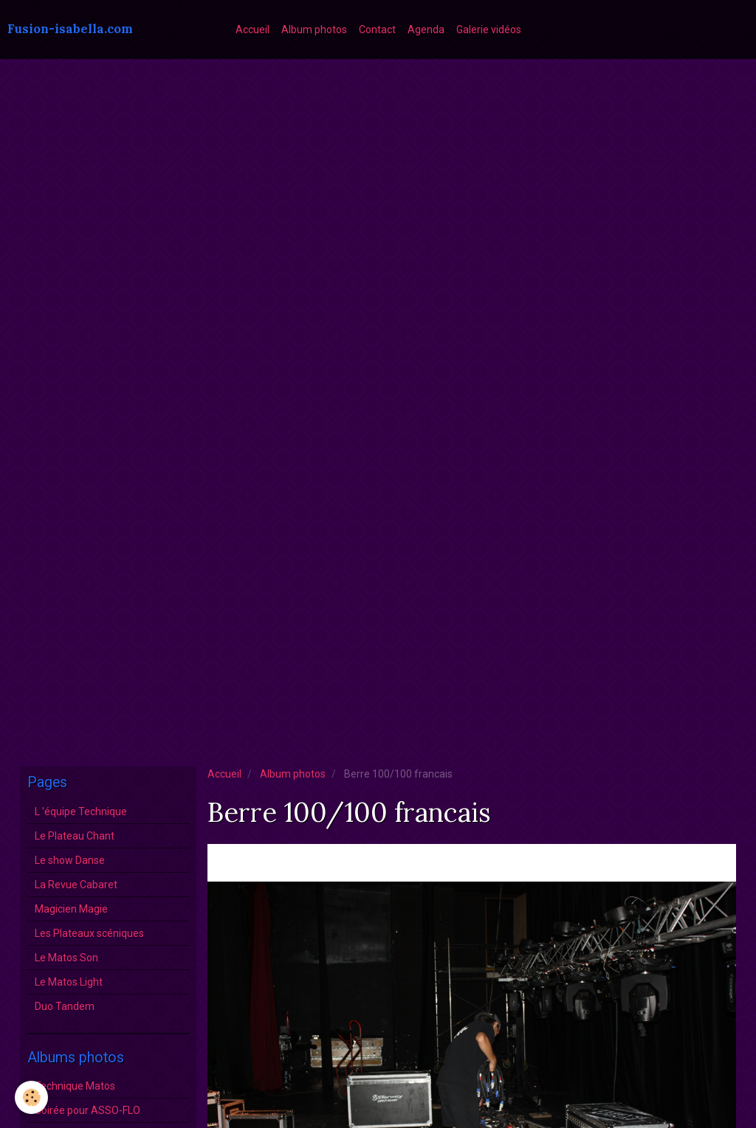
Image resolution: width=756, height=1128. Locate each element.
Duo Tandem (64, 1006)
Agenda (426, 29)
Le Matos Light (69, 982)
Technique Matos (75, 1086)
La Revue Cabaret (76, 884)
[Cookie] (31, 1097)
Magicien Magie (71, 909)
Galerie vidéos (488, 29)
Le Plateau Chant (74, 836)
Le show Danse (70, 860)
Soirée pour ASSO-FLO (87, 1110)
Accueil (252, 29)
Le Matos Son (66, 957)
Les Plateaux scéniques (89, 933)
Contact (377, 29)
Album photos (314, 29)
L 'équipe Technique (81, 811)
